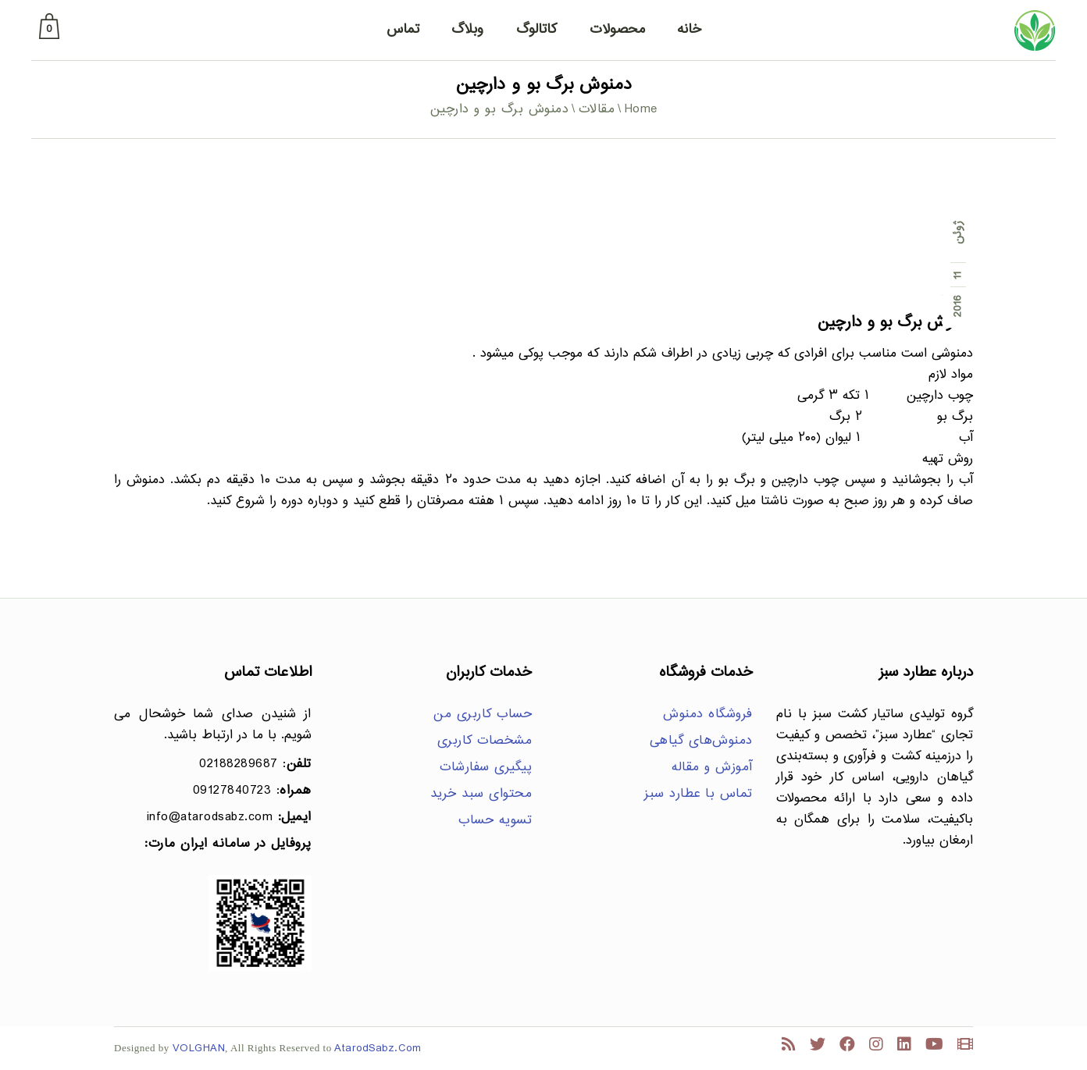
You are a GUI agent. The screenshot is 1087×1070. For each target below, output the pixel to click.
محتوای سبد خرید (481, 794)
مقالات (597, 109)
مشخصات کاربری (485, 741)
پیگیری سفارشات (486, 767)
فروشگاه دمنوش (708, 714)
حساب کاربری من (482, 714)
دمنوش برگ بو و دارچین (895, 322)
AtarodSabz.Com (377, 1048)
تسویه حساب (495, 820)
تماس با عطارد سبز (698, 794)
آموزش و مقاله (712, 767)
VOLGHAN (199, 1048)
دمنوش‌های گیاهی (701, 741)
